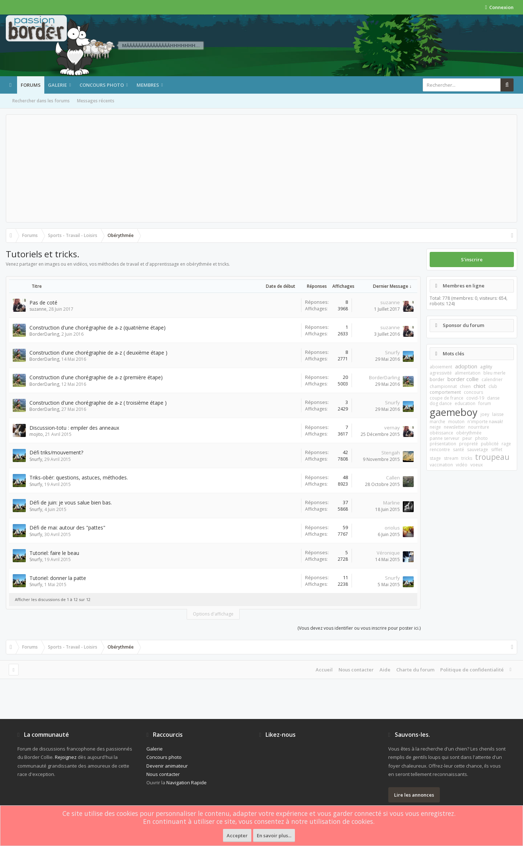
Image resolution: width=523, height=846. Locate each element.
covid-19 (475, 398)
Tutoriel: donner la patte (57, 578)
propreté (468, 444)
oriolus (392, 527)
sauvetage (477, 449)
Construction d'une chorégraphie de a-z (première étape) (96, 377)
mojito (36, 434)
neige (435, 427)
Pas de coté (43, 302)
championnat (443, 386)
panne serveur (444, 438)
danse (493, 398)
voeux (476, 465)
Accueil (324, 669)
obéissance (441, 433)
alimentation (468, 373)
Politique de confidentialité (472, 669)
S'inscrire (472, 259)
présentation (443, 444)
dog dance (441, 403)
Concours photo (102, 85)
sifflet (496, 449)
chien (465, 386)
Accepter (237, 835)
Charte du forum (415, 669)
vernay (392, 427)
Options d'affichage (213, 614)
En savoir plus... (274, 835)
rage (506, 444)
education (465, 403)
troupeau (492, 457)
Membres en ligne (464, 285)
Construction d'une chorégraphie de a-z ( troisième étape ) (98, 402)
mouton (456, 421)
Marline (391, 502)
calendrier (492, 379)
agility (486, 367)
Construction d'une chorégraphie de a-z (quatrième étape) (97, 327)
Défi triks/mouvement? (56, 452)
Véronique (388, 552)
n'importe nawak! (485, 421)
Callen (393, 477)
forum (484, 403)
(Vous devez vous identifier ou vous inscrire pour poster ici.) (359, 628)
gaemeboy (454, 412)
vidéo (461, 465)
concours (473, 392)
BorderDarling (44, 334)
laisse (498, 414)
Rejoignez (66, 757)
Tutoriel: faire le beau (54, 552)
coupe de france (446, 398)
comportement (445, 392)
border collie (463, 379)
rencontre (440, 449)
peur (467, 438)
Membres (148, 85)
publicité (490, 444)
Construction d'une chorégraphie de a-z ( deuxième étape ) (98, 352)
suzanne (37, 309)
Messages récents (95, 101)
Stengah (390, 452)
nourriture (478, 427)
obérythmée (469, 433)
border (437, 379)
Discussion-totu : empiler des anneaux (74, 427)
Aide (385, 669)
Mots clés (453, 353)
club (492, 386)
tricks (466, 458)
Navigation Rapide (186, 782)
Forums (31, 85)
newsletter (454, 427)
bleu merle (494, 373)
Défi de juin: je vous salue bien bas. (70, 502)
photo (481, 438)
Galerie (57, 85)
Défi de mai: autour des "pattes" (67, 527)
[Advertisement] (261, 168)
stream (451, 458)
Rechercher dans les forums (41, 101)
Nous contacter (356, 669)
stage (435, 458)
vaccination (441, 465)
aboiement (441, 367)
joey (485, 414)
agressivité (441, 373)
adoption (466, 366)
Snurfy (392, 352)
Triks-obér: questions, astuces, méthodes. (78, 477)
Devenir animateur (167, 766)
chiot (480, 385)
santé (458, 449)
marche (437, 421)
